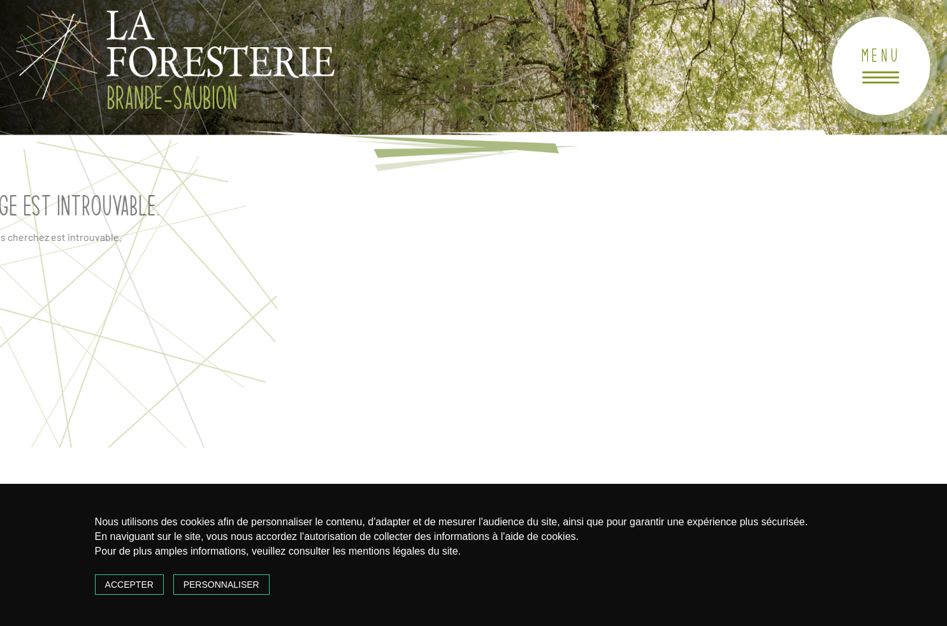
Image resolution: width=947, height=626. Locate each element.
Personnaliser (221, 584)
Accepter (129, 584)
